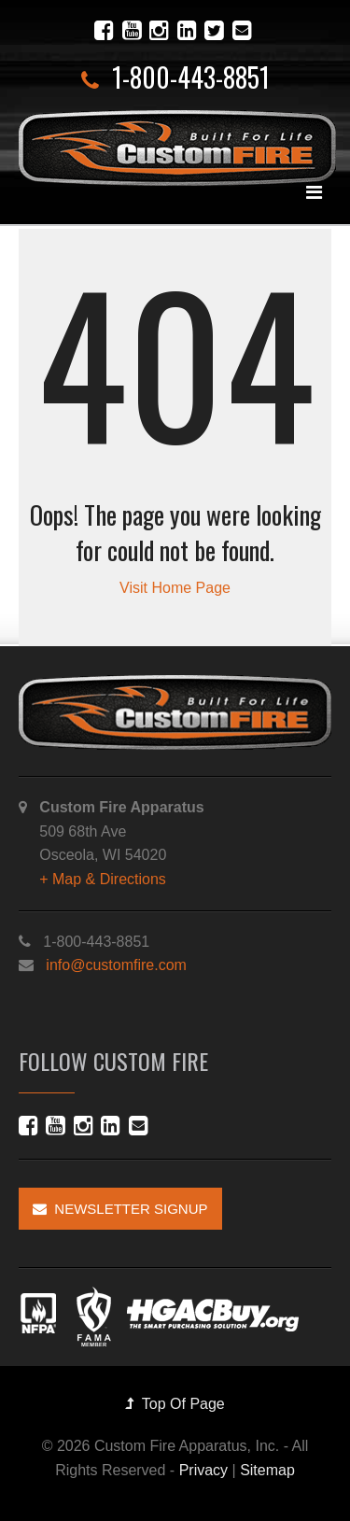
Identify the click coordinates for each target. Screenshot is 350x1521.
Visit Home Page (175, 588)
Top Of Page (175, 1404)
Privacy (203, 1470)
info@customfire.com (116, 965)
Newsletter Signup (120, 1209)
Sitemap (267, 1470)
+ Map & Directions (102, 879)
